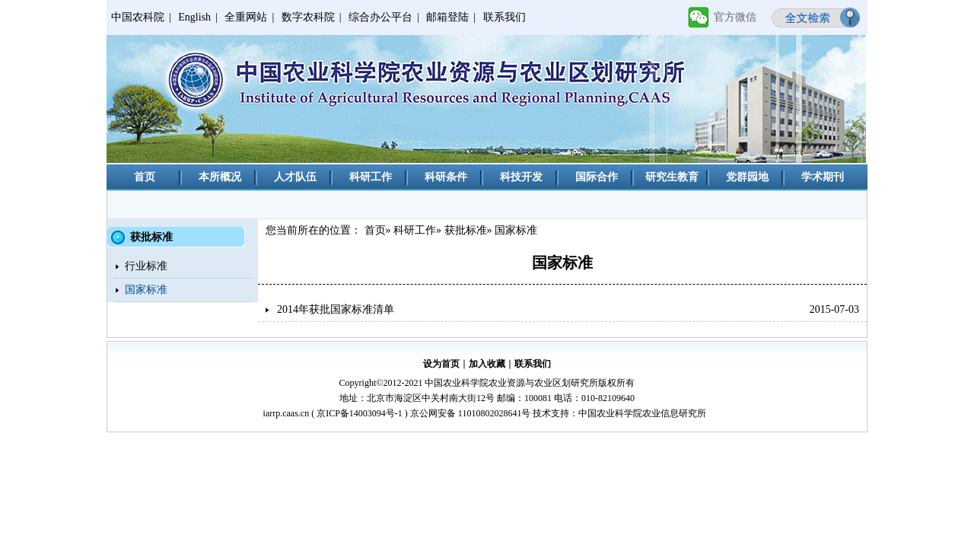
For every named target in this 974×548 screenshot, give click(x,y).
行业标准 (146, 266)
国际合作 (596, 177)
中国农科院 (137, 17)
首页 (144, 177)
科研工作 (370, 177)
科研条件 (446, 177)
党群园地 (747, 177)
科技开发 (521, 177)
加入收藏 (487, 363)
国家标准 (146, 289)
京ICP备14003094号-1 (360, 413)
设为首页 (441, 363)
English (194, 17)
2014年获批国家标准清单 (335, 309)
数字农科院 (308, 17)
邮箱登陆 (447, 17)
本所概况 (220, 177)
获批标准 (465, 230)
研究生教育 (672, 177)
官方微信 (735, 17)
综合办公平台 (380, 17)
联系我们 (504, 17)
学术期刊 (822, 177)
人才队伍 (295, 177)
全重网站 (245, 17)
